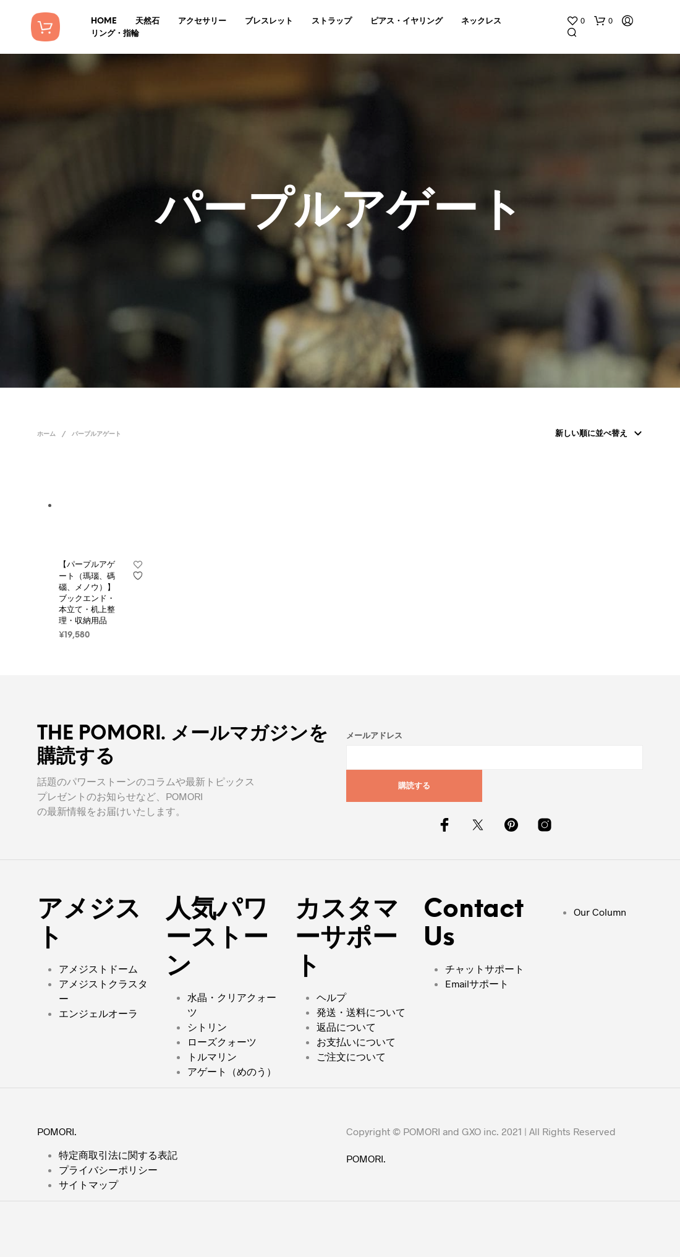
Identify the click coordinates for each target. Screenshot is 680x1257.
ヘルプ (331, 997)
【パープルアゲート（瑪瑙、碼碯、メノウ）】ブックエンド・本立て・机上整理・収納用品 (87, 592)
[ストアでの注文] (596, 434)
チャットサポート (484, 968)
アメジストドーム (98, 968)
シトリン (207, 1027)
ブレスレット (269, 21)
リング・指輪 (115, 34)
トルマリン (212, 1056)
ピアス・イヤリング (406, 21)
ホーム (46, 434)
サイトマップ (88, 1184)
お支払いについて (356, 1041)
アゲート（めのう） (231, 1071)
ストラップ (332, 21)
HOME (104, 21)
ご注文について (351, 1056)
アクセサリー (202, 21)
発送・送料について (361, 1012)
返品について (346, 1027)
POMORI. (57, 1131)
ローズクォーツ (222, 1041)
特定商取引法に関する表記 (118, 1155)
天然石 (147, 21)
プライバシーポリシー (108, 1169)
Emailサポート (477, 983)
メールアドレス (374, 736)
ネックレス (481, 21)
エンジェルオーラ (98, 1013)
